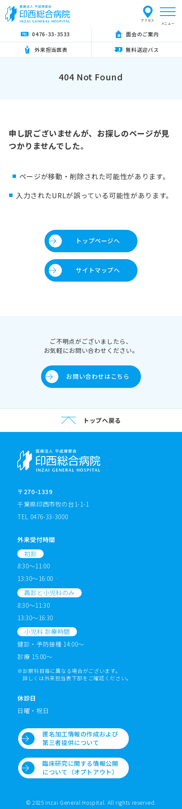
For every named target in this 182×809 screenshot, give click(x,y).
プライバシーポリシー (136, 13)
